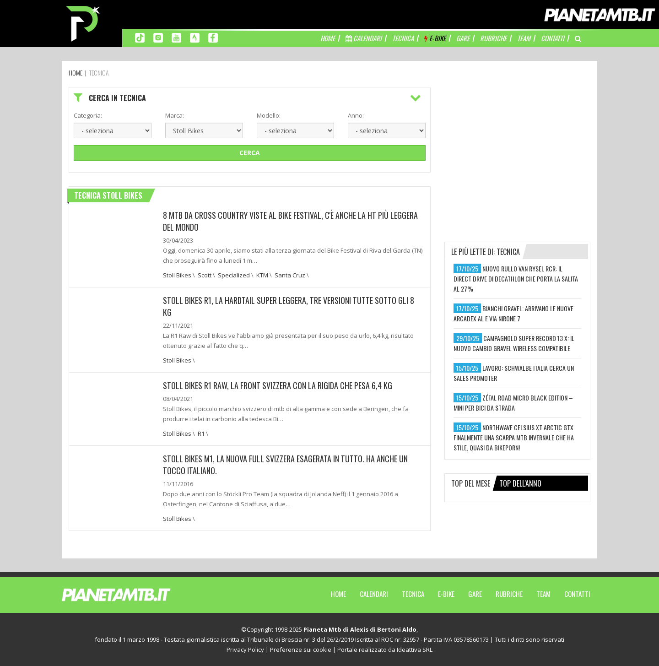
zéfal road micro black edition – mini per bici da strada (513, 402)
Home (338, 594)
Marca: (174, 115)
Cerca (249, 152)
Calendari (374, 594)
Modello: (269, 115)
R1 (201, 433)
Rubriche (509, 594)
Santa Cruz (290, 275)
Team (543, 594)
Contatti (577, 594)
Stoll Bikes (177, 275)
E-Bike (446, 594)
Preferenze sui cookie (300, 649)
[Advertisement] (517, 144)
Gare (475, 594)
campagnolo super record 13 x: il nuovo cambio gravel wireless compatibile (514, 343)
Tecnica (413, 594)
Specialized (234, 275)
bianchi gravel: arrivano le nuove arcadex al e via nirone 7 (513, 313)
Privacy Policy (245, 649)
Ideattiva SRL (414, 649)
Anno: (356, 115)
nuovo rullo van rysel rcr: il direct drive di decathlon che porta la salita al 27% (516, 278)
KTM (262, 275)
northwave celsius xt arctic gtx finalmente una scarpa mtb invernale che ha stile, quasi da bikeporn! (514, 437)
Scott (204, 275)
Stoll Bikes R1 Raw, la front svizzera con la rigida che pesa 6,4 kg (277, 385)
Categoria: (88, 115)
